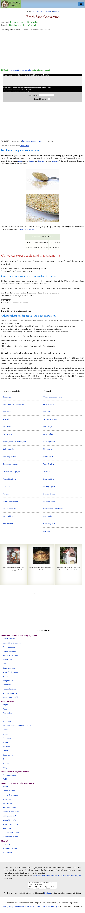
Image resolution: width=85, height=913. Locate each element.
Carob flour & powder (12, 643)
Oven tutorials (48, 404)
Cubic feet (56, 11)
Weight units (8, 697)
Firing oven (47, 449)
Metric (5, 734)
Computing (7, 713)
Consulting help (49, 524)
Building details (8, 449)
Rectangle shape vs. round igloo (14, 442)
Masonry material (10, 848)
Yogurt (5, 676)
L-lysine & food (49, 494)
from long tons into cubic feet (21, 70)
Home (11, 4)
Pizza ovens (7, 412)
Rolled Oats (8, 660)
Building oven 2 (8, 524)
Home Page (7, 397)
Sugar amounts (9, 668)
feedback (47, 894)
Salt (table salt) (9, 807)
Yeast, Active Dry (10, 816)
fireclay (31, 161)
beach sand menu (46, 11)
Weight (6, 767)
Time (5, 759)
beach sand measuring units (32, 141)
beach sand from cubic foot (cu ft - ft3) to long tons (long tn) (56, 876)
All (16, 693)
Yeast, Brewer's (9, 820)
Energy (6, 717)
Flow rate (7, 721)
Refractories (8, 853)
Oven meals (7, 427)
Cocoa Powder (9, 791)
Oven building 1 (8, 516)
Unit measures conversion (52, 397)
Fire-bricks (7, 486)
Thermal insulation (9, 479)
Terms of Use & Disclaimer (24, 908)
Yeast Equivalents (10, 672)
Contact (38, 908)
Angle (5, 705)
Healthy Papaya (49, 486)
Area (5, 709)
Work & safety (48, 464)
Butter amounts (9, 639)
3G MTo (46, 471)
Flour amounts (9, 647)
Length (6, 730)
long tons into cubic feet (26, 229)
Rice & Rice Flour (10, 655)
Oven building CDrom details (13, 404)
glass (20, 161)
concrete (55, 161)
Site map (46, 531)
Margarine (7, 799)
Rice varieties (8, 803)
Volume (6, 763)
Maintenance (48, 457)
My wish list (47, 516)
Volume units (8, 693)
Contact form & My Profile (53, 509)
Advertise (46, 908)
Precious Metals (9, 775)
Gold (5, 779)
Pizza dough (47, 427)
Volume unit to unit (11, 833)
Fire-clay (6, 494)
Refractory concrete (10, 457)
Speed (5, 751)
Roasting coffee (49, 442)
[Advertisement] (42, 49)
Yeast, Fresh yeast (10, 824)
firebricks (41, 161)
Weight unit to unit (11, 837)
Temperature (8, 680)
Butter (5, 787)
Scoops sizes (8, 685)
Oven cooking (48, 434)
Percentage (7, 738)
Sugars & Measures (11, 812)
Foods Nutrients (9, 689)
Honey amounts (9, 651)
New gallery (7, 419)
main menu (35, 11)
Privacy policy (8, 908)
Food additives (48, 479)
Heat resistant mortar (10, 464)
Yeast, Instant (8, 828)
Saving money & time (11, 501)
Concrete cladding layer (11, 471)
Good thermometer (9, 509)
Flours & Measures (11, 795)
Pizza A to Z (47, 412)
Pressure (6, 746)
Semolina (7, 664)
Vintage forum (8, 434)
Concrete (6, 844)
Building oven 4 (49, 501)
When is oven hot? (50, 419)
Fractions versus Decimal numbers (17, 726)
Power (5, 742)
